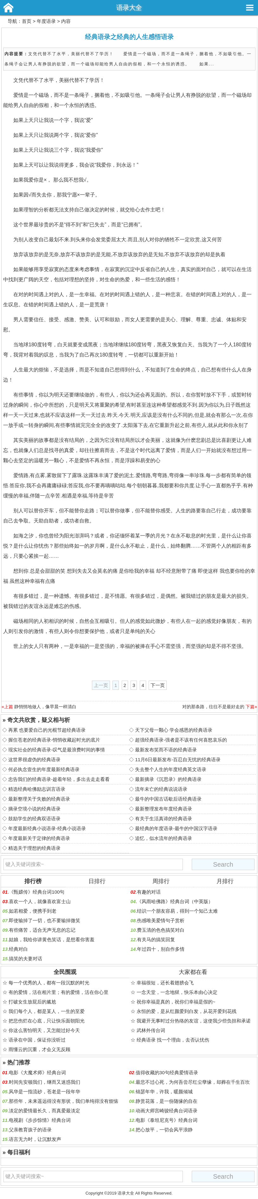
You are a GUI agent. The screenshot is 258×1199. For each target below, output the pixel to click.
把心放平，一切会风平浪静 (164, 1129)
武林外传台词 (151, 1030)
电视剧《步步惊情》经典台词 (40, 1120)
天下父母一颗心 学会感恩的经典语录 (173, 730)
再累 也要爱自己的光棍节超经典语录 (47, 730)
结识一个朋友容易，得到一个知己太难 (177, 911)
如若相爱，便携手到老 (32, 911)
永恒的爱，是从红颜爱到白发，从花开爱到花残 (186, 1011)
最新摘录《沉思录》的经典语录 (168, 779)
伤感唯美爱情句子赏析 (160, 920)
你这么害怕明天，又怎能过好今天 (44, 1030)
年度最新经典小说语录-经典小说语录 (47, 828)
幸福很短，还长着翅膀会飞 (165, 982)
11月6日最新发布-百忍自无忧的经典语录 (178, 759)
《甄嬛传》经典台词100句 (36, 892)
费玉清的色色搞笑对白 (160, 930)
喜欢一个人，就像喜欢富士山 (40, 901)
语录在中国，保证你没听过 (37, 1039)
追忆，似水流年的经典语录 (163, 838)
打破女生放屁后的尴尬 (32, 1001)
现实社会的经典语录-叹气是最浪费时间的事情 (56, 749)
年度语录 (46, 21)
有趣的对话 (149, 892)
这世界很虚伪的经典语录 (34, 759)
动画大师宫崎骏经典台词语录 (166, 1110)
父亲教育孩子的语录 (30, 1129)
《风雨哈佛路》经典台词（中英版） (175, 901)
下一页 (158, 685)
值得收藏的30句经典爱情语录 (167, 1072)
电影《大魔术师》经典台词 (37, 1072)
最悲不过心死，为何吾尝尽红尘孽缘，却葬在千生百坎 (193, 1082)
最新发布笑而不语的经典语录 (166, 749)
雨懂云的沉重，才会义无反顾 (39, 1049)
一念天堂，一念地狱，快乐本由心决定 (177, 992)
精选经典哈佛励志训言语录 (36, 789)
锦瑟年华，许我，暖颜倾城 (164, 1091)
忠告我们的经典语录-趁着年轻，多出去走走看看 (59, 779)
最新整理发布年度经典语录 (163, 808)
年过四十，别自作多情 (160, 949)
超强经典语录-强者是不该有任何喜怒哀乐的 (181, 740)
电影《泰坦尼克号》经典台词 (166, 1120)
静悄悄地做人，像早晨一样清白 (45, 706)
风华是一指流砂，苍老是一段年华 (44, 1091)
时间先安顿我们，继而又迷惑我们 (44, 1082)
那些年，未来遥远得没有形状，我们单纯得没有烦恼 (63, 1101)
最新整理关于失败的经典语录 (39, 799)
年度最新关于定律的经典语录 (39, 838)
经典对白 (18, 949)
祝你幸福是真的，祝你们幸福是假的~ (176, 1001)
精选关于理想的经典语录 (34, 848)
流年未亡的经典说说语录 (161, 789)
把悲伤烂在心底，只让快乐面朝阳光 (47, 1020)
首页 (26, 21)
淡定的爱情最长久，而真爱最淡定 (44, 1110)
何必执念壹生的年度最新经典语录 (44, 769)
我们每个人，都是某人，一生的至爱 (47, 1011)
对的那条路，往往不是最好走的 (213, 706)
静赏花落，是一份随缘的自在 (166, 1101)
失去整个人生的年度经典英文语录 (170, 769)
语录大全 (129, 7)
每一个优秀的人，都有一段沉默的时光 (49, 982)
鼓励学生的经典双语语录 (34, 818)
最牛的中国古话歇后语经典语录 (168, 799)
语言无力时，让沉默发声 (35, 1139)
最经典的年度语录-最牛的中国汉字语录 (176, 828)
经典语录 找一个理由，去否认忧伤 (173, 1039)
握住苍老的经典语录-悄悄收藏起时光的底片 (54, 740)
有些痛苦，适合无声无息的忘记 (42, 930)
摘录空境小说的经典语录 (34, 808)
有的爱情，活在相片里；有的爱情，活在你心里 (58, 992)
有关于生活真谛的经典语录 (163, 818)
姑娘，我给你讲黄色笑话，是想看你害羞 (51, 939)
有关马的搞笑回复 (156, 939)
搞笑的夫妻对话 (25, 958)
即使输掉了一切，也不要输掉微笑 (44, 920)
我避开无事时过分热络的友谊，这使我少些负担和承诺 (194, 1020)
